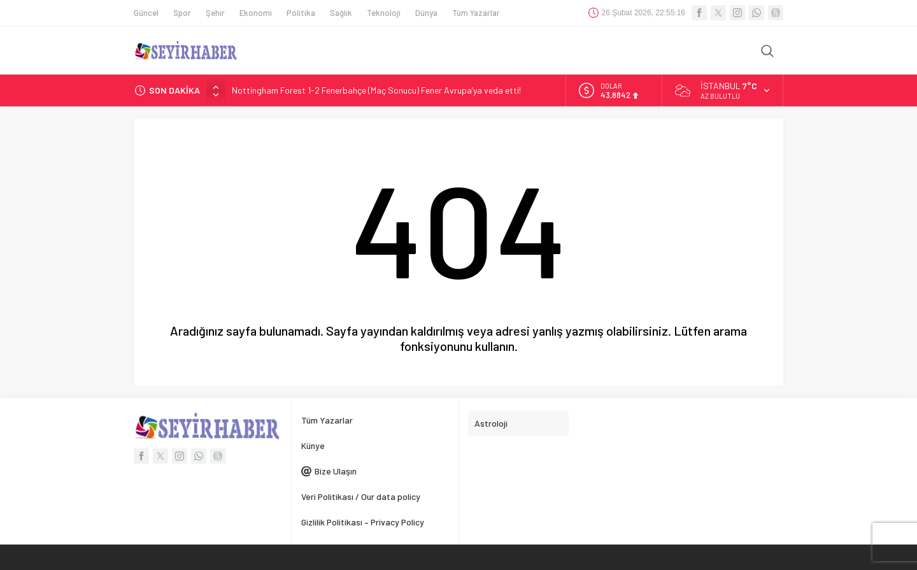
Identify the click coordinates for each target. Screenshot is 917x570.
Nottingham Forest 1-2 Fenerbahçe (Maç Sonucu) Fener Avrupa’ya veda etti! (376, 90)
